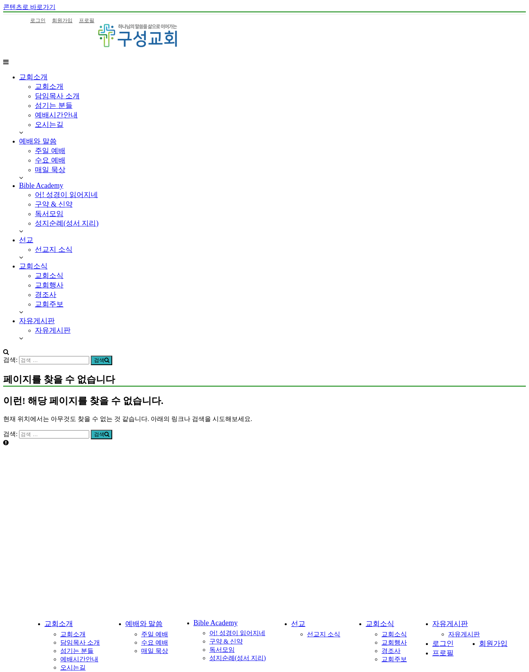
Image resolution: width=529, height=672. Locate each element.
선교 (26, 240)
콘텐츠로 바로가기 (29, 7)
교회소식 (33, 266)
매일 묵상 (50, 170)
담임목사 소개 (57, 96)
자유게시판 (37, 321)
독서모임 (49, 214)
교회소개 (33, 77)
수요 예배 (50, 160)
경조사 (45, 295)
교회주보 (49, 304)
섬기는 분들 (54, 105)
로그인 (38, 20)
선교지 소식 (54, 249)
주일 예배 (50, 151)
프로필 (86, 20)
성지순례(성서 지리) (67, 223)
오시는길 (49, 124)
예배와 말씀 (38, 141)
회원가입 (62, 20)
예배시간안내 (56, 115)
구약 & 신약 (54, 204)
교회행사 (49, 285)
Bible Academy (41, 186)
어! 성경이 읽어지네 (66, 195)
